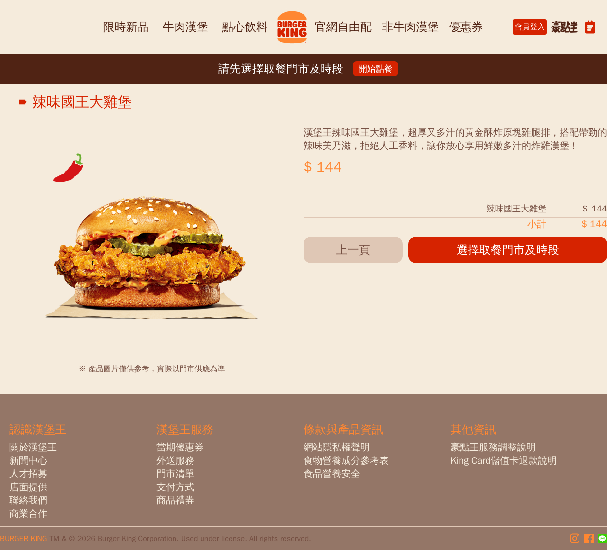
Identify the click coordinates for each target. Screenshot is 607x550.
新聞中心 (28, 461)
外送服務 (175, 461)
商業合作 (28, 514)
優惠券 (466, 27)
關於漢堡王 (33, 447)
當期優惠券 (180, 447)
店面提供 (28, 487)
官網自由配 (343, 27)
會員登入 (530, 27)
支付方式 (175, 487)
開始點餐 (376, 69)
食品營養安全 (332, 474)
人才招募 (28, 474)
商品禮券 (175, 500)
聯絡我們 (28, 500)
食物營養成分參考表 (346, 461)
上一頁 (353, 250)
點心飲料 (244, 27)
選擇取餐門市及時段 (508, 250)
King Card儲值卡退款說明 (504, 461)
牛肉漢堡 (185, 27)
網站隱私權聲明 (337, 447)
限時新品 (125, 27)
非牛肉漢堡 (410, 27)
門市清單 (175, 474)
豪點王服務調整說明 (493, 447)
